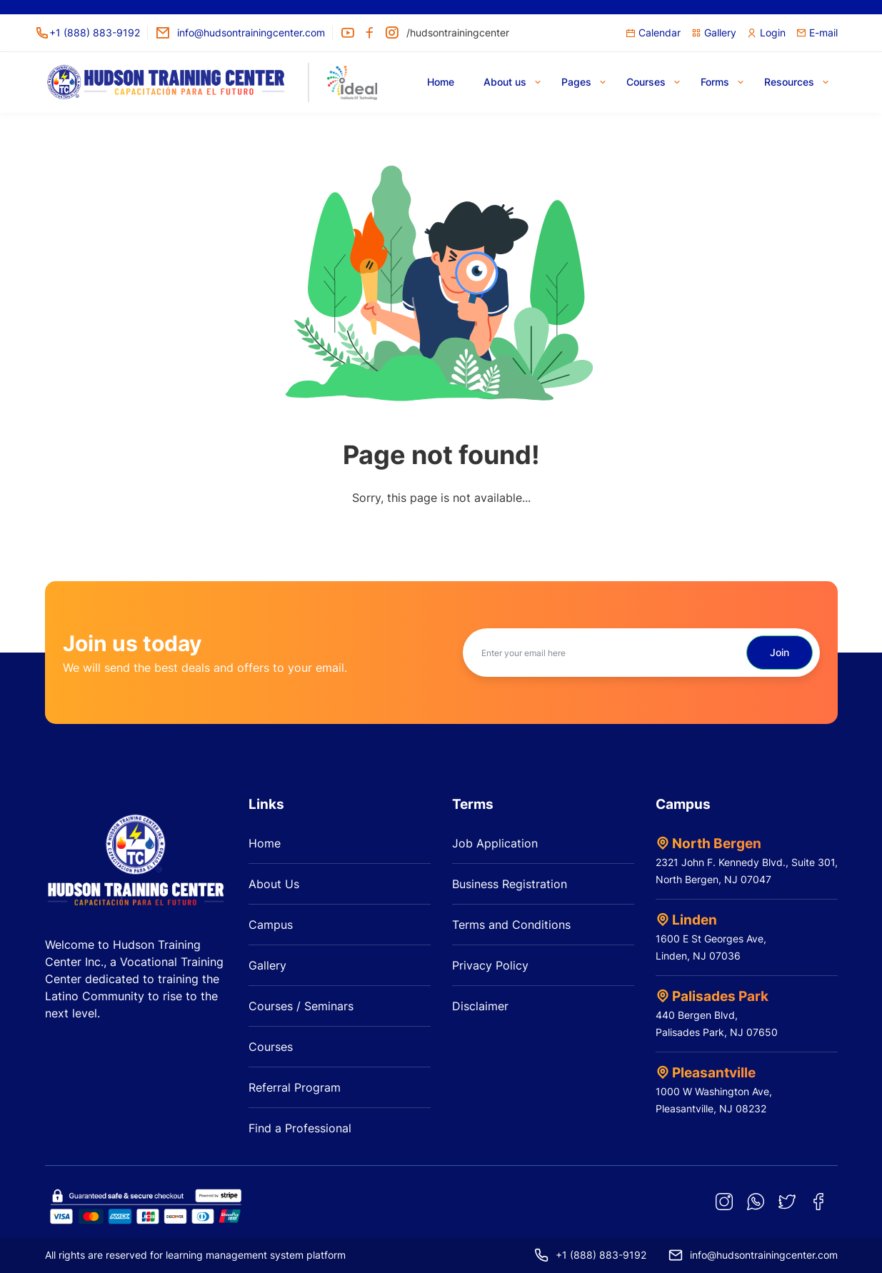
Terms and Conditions (511, 924)
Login (766, 32)
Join (779, 652)
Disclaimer (480, 1006)
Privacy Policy (490, 965)
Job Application (495, 843)
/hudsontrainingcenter (446, 33)
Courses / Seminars (301, 1006)
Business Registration (509, 884)
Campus (271, 924)
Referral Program (295, 1087)
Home (265, 843)
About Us (274, 884)
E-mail (817, 32)
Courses (271, 1047)
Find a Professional (300, 1128)
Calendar (653, 32)
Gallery (713, 32)
